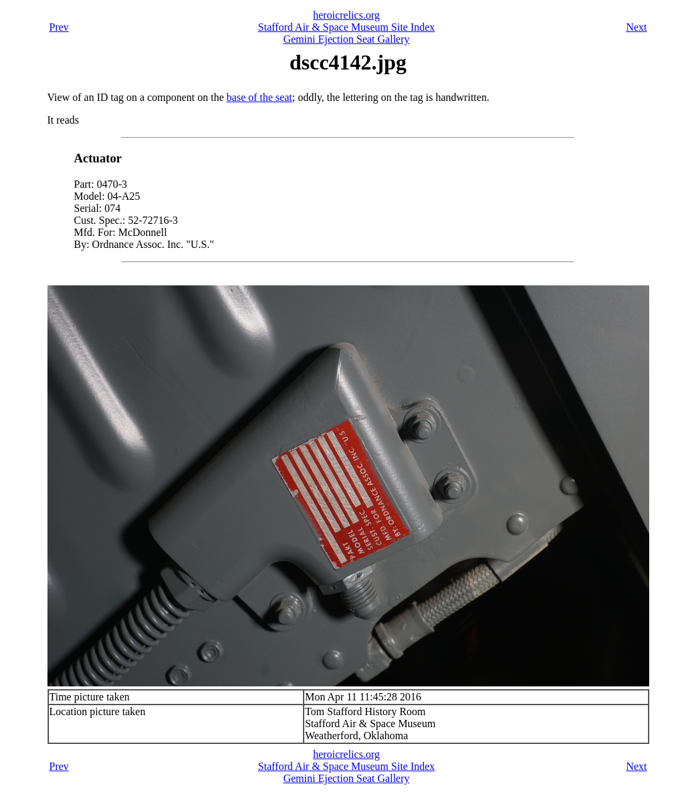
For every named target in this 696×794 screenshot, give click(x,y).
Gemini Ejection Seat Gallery (346, 39)
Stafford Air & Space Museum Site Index (346, 27)
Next (636, 27)
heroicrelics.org (346, 15)
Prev (59, 27)
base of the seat (259, 97)
